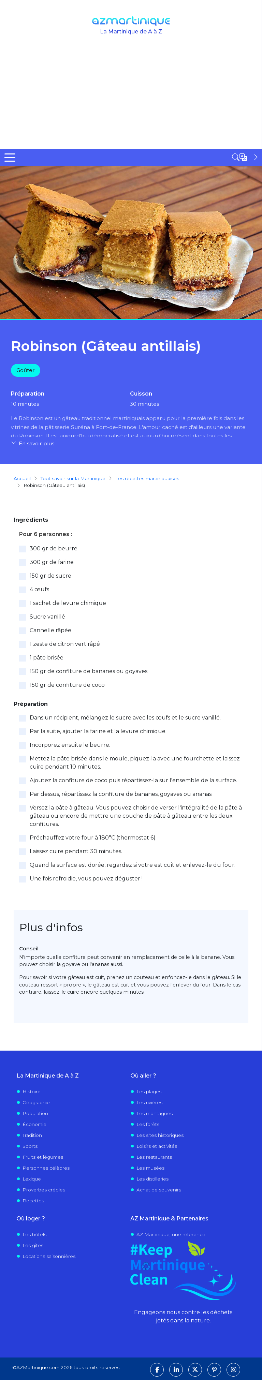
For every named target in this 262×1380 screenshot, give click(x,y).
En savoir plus (36, 443)
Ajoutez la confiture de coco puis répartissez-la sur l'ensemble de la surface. (133, 780)
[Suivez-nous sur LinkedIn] (176, 1369)
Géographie (36, 1102)
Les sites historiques (160, 1135)
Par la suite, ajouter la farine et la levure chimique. (98, 731)
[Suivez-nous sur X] (195, 1369)
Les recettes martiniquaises (147, 478)
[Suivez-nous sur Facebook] (157, 1369)
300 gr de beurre (53, 548)
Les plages (148, 1091)
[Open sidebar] (245, 157)
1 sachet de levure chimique (68, 602)
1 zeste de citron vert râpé (65, 643)
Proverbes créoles (44, 1189)
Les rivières (149, 1102)
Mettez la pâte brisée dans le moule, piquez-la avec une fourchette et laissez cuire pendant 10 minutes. (135, 762)
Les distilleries (152, 1178)
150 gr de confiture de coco (67, 684)
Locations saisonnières (49, 1256)
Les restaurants (154, 1156)
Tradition (32, 1135)
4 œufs (39, 589)
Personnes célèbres (46, 1167)
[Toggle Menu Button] (10, 157)
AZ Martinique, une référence (170, 1234)
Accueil (22, 478)
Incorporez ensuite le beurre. (70, 744)
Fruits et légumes (43, 1156)
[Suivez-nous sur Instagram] (233, 1369)
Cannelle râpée (50, 630)
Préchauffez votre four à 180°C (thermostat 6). (93, 837)
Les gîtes (33, 1245)
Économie (34, 1124)
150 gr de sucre (50, 575)
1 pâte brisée (46, 657)
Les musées (150, 1167)
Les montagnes (154, 1113)
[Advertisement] (131, 98)
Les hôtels (34, 1234)
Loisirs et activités (156, 1145)
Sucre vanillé (47, 616)
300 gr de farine (52, 562)
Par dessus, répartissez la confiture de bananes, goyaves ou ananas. (121, 793)
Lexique (32, 1178)
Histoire (32, 1091)
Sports (30, 1145)
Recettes (33, 1200)
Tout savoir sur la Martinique (73, 478)
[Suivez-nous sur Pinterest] (214, 1369)
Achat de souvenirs (158, 1189)
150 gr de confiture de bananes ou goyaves (88, 671)
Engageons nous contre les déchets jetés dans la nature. (183, 1316)
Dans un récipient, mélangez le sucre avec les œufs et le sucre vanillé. (125, 717)
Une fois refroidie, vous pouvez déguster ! (86, 878)
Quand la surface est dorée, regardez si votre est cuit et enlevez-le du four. (132, 864)
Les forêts (147, 1124)
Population (35, 1113)
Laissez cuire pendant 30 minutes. (76, 851)
